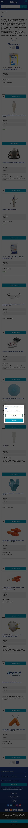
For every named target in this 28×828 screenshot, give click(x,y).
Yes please (14, 420)
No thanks (14, 415)
